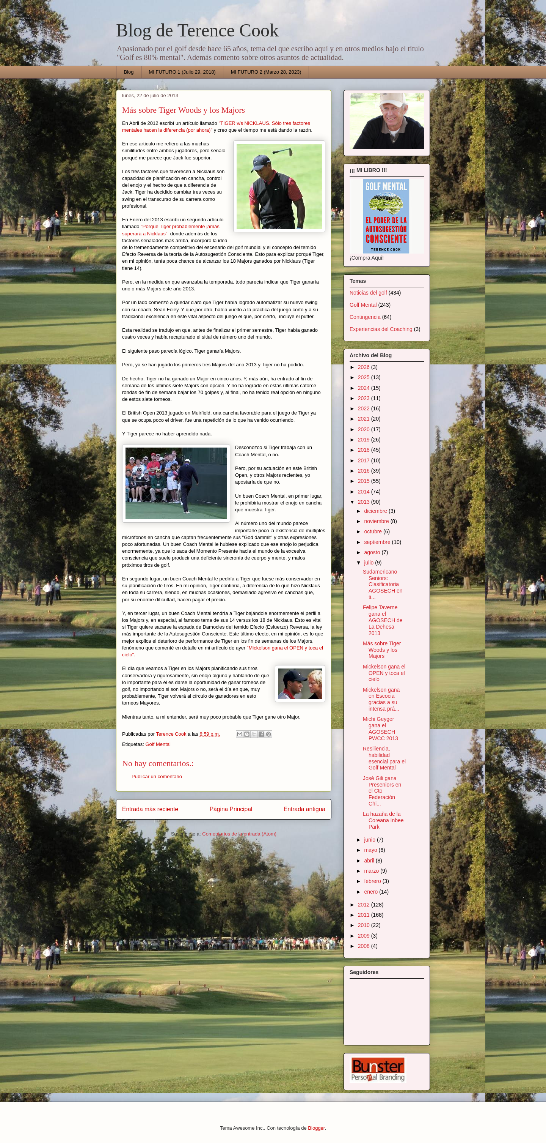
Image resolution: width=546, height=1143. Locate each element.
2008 (364, 946)
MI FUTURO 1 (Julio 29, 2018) (182, 72)
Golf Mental (157, 744)
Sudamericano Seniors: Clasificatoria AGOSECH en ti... (382, 584)
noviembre (377, 521)
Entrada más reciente (150, 809)
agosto (372, 552)
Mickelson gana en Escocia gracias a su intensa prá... (381, 699)
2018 (364, 450)
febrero (373, 881)
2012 (364, 905)
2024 (364, 388)
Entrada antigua (304, 809)
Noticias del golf (368, 293)
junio (370, 840)
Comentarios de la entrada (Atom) (239, 834)
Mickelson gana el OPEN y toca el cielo (384, 673)
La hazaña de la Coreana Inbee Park (383, 820)
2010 (364, 925)
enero (371, 892)
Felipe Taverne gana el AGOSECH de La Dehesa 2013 (382, 620)
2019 (364, 440)
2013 (364, 502)
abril (369, 861)
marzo (372, 871)
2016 (364, 471)
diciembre (376, 511)
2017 (364, 460)
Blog (129, 72)
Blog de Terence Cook (197, 30)
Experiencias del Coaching (381, 329)
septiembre (378, 542)
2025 (364, 377)
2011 (364, 915)
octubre (373, 531)
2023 (364, 398)
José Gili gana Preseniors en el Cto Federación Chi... (382, 791)
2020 (364, 429)
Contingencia (365, 317)
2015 (364, 481)
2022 (364, 408)
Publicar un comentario (157, 776)
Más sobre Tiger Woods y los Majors (382, 649)
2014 (364, 492)
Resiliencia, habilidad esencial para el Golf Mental (384, 758)
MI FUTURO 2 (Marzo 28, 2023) (266, 72)
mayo (371, 850)
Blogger (316, 1128)
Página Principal (231, 809)
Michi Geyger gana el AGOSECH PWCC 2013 (380, 728)
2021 (364, 419)
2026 (364, 367)
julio (369, 563)
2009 (364, 936)
